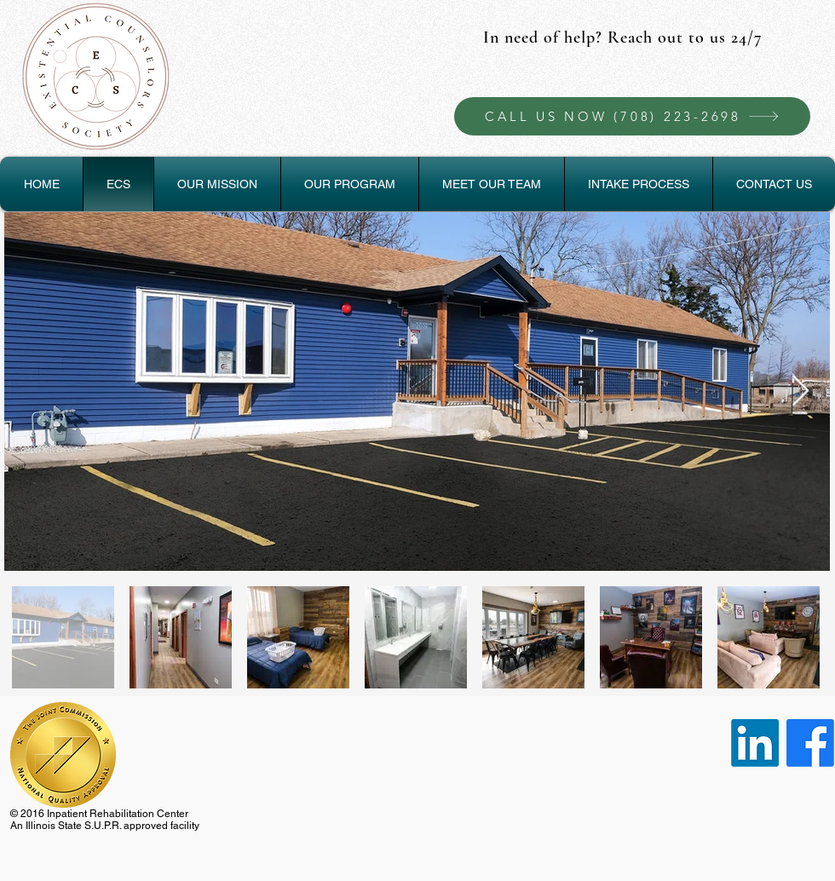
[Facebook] (810, 743)
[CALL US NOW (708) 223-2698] (632, 116)
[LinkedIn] (755, 743)
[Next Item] (800, 391)
